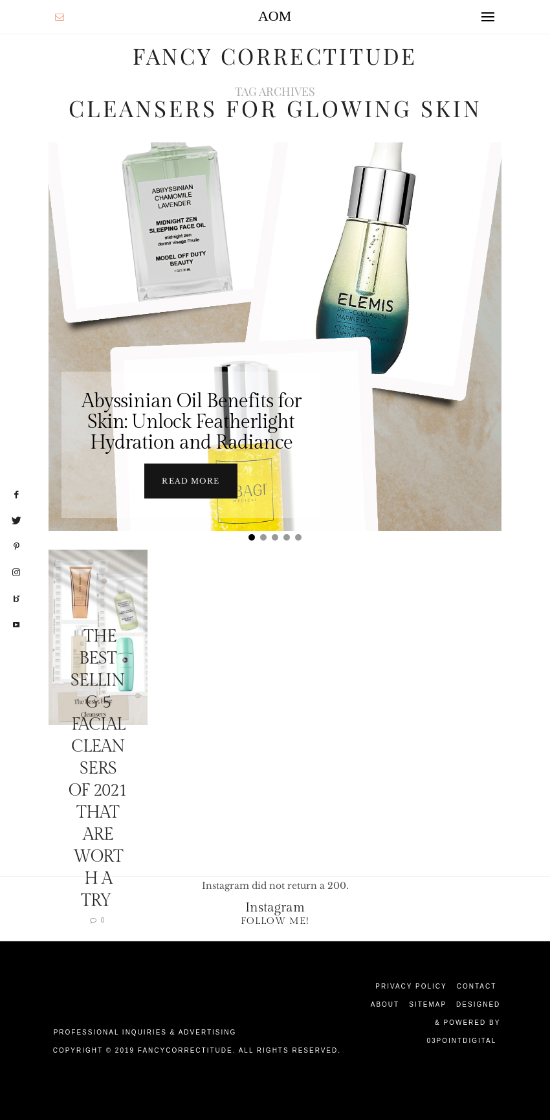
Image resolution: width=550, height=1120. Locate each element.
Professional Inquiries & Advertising (145, 1031)
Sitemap (427, 1003)
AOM (274, 16)
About (385, 1003)
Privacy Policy (410, 985)
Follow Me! (275, 920)
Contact (477, 985)
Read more (190, 480)
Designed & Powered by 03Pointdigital (463, 1022)
